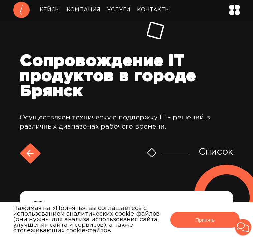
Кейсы (50, 9)
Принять (205, 220)
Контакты (153, 9)
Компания (83, 9)
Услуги (118, 9)
